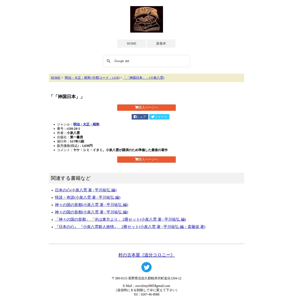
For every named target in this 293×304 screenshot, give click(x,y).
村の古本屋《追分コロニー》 (146, 254)
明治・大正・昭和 (86, 124)
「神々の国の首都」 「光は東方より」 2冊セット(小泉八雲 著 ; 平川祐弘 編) (120, 219)
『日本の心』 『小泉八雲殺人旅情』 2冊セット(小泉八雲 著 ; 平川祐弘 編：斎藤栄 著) (130, 227)
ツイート (159, 117)
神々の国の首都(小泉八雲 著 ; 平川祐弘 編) (91, 205)
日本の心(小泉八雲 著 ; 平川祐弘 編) (85, 190)
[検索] (145, 61)
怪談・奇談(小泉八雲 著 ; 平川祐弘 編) (87, 197)
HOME (131, 43)
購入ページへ (146, 107)
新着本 (161, 43)
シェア (140, 117)
